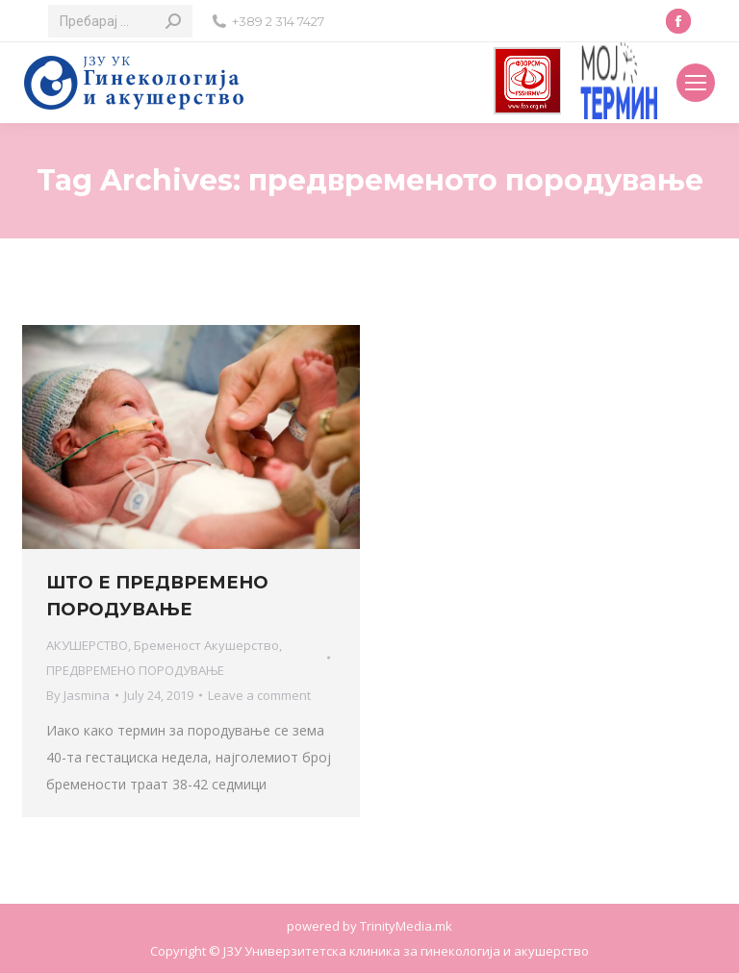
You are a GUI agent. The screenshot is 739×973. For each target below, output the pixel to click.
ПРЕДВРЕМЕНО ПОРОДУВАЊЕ (135, 670)
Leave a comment (259, 695)
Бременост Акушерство (206, 645)
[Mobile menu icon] (695, 82)
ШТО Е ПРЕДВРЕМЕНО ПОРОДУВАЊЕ (157, 596)
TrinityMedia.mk (406, 926)
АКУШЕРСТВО (87, 645)
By (78, 695)
